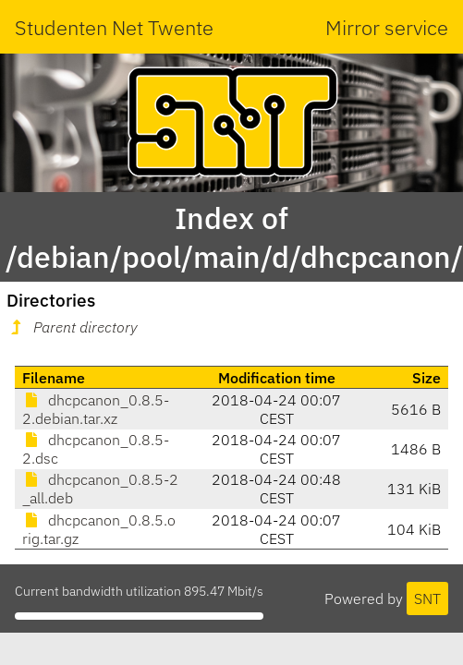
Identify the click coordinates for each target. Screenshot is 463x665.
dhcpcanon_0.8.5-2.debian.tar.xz (95, 409)
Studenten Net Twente (114, 27)
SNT (427, 598)
